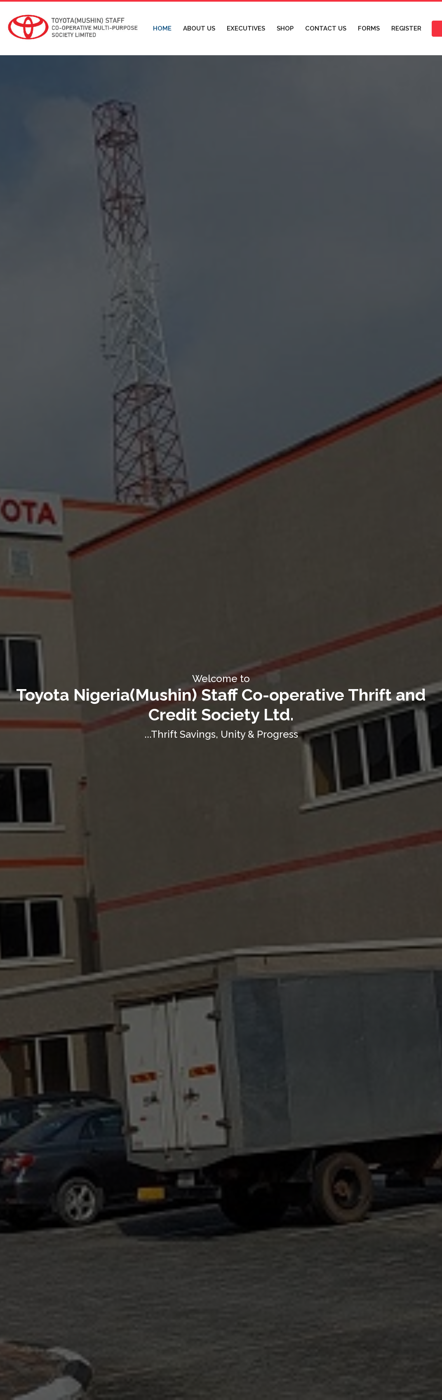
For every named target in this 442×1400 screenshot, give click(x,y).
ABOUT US (199, 28)
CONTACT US (325, 28)
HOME (162, 28)
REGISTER (406, 28)
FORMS (369, 28)
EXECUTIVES (246, 28)
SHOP (285, 28)
